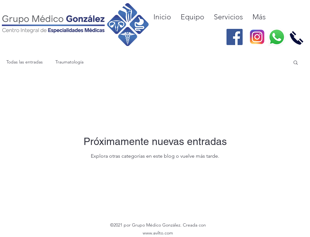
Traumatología (69, 62)
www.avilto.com (158, 233)
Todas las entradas (24, 62)
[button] (296, 63)
